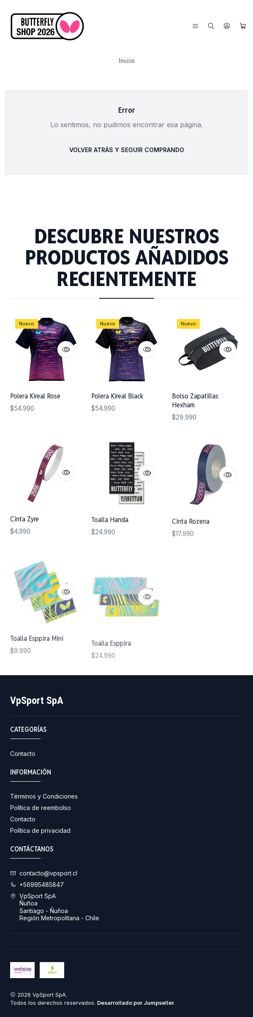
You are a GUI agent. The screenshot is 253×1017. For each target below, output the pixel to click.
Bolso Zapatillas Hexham (195, 433)
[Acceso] (226, 26)
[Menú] (195, 26)
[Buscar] (211, 26)
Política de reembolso (40, 807)
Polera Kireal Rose (35, 408)
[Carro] (243, 26)
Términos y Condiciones (44, 796)
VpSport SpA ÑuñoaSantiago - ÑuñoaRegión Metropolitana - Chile (54, 907)
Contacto (22, 753)
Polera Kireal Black (117, 417)
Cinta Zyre (24, 559)
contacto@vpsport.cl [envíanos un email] (43, 873)
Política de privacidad (40, 830)
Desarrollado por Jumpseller (135, 1003)
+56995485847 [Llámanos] (37, 884)
